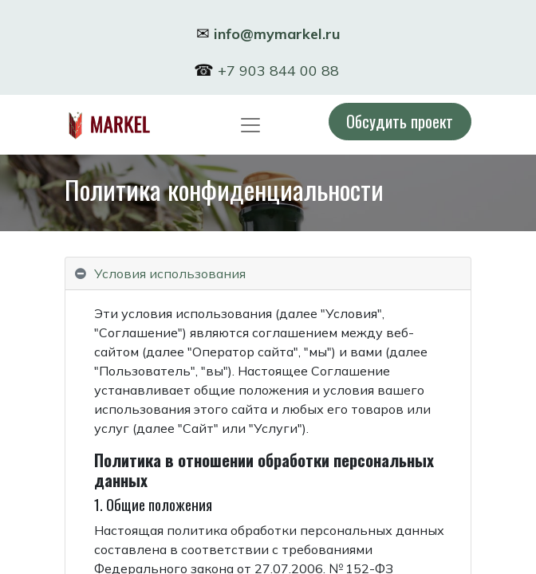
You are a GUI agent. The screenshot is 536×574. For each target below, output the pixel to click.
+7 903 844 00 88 (280, 70)
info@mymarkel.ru (277, 34)
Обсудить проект (399, 120)
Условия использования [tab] (170, 273)
